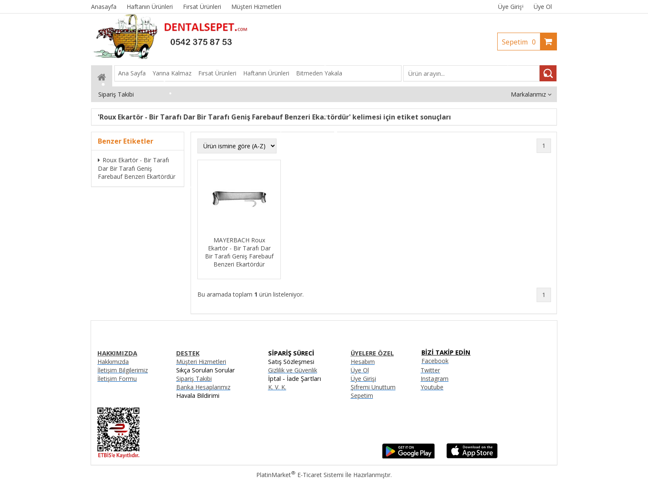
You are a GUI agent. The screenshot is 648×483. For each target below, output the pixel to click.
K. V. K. (277, 387)
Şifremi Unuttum (373, 387)
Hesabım (363, 362)
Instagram (435, 379)
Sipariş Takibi (194, 379)
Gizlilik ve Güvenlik (292, 370)
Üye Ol (543, 7)
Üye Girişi (510, 7)
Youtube (432, 387)
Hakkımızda (113, 362)
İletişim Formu (117, 379)
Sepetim (521, 42)
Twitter (430, 370)
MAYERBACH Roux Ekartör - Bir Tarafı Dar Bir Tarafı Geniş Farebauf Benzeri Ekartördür (239, 252)
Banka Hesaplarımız (203, 387)
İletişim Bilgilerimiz (122, 370)
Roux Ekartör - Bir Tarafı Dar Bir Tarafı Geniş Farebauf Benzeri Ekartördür (136, 168)
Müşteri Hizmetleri (201, 362)
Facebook (435, 361)
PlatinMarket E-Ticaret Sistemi (299, 475)
